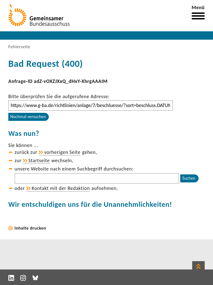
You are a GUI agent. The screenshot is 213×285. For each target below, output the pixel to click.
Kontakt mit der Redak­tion (61, 188)
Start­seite (39, 160)
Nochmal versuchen (28, 116)
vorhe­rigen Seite (62, 152)
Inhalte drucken (30, 228)
